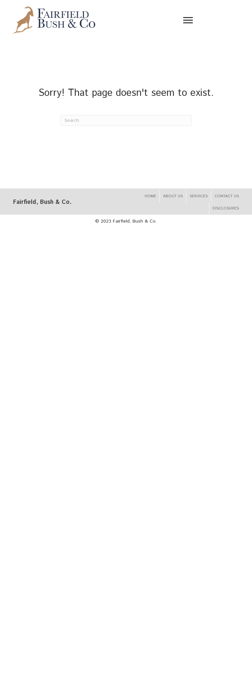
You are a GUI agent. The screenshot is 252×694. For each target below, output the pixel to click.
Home (150, 196)
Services (199, 196)
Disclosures (226, 208)
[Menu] (188, 20)
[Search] (126, 120)
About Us (173, 196)
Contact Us (227, 196)
